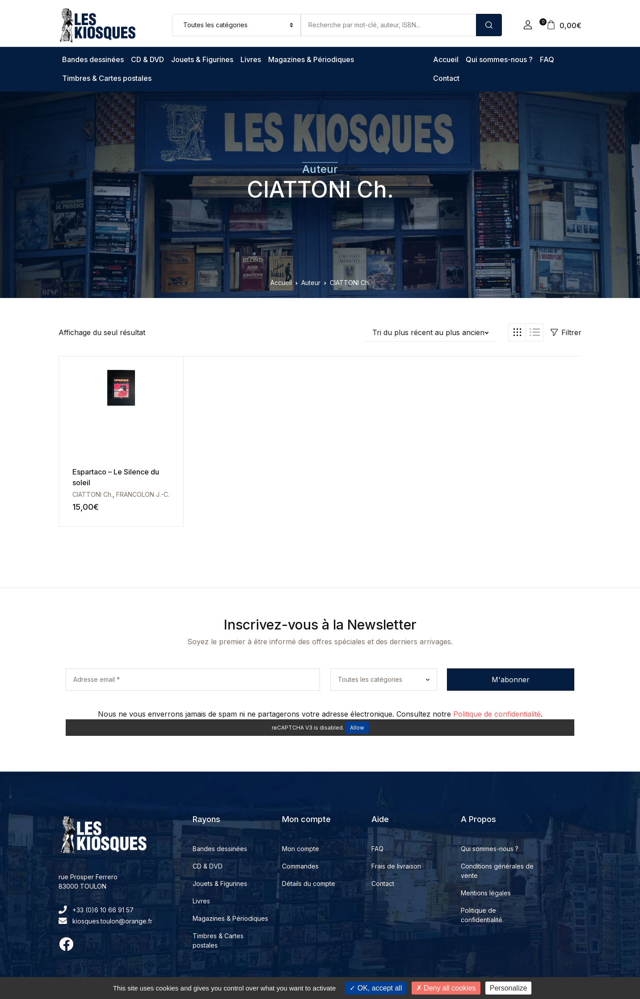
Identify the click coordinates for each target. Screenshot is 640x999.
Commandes (300, 866)
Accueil (446, 59)
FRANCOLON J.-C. (142, 494)
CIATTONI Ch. (320, 189)
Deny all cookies (446, 988)
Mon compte (300, 848)
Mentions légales (486, 893)
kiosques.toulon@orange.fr (105, 921)
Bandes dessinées (93, 59)
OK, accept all (375, 988)
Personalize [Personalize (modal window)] (508, 988)
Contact (446, 78)
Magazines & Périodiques (311, 59)
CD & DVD (147, 59)
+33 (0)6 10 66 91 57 (96, 910)
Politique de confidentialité (497, 713)
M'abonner (511, 679)
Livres (250, 59)
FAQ (547, 59)
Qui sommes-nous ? (499, 59)
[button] (527, 25)
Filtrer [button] (566, 332)
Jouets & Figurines (202, 59)
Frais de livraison (396, 866)
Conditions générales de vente (497, 870)
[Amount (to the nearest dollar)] (388, 25)
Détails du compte (308, 883)
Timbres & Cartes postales (107, 78)
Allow (357, 727)
